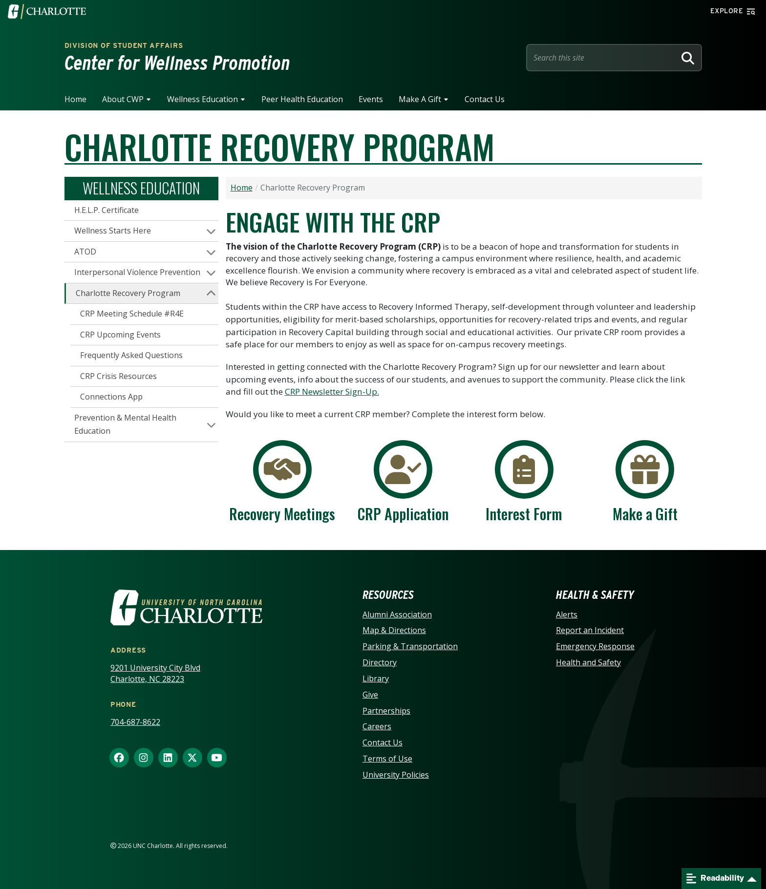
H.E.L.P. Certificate (106, 210)
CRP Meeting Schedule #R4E (132, 313)
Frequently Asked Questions (131, 355)
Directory (379, 662)
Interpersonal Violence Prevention (137, 272)
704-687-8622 (135, 722)
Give (370, 694)
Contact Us (485, 99)
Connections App (111, 396)
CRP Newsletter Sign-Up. (332, 391)
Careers (376, 726)
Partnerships (386, 710)
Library (375, 678)
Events (371, 99)
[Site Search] (603, 57)
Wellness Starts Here (112, 230)
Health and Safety (588, 662)
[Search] (688, 57)
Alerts (566, 614)
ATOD (85, 251)
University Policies (395, 774)
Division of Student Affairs (123, 45)
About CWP (123, 99)
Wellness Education (202, 99)
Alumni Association (397, 614)
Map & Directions (394, 630)
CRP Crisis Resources (118, 376)
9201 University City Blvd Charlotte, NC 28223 (155, 673)
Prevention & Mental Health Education (125, 424)
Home (75, 99)
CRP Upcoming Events (120, 334)
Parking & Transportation (410, 646)
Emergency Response (595, 646)
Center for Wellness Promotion (177, 63)
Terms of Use (387, 758)
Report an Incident (590, 630)
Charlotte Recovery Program (128, 293)
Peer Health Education (302, 99)
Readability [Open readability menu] (715, 878)
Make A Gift (420, 99)
